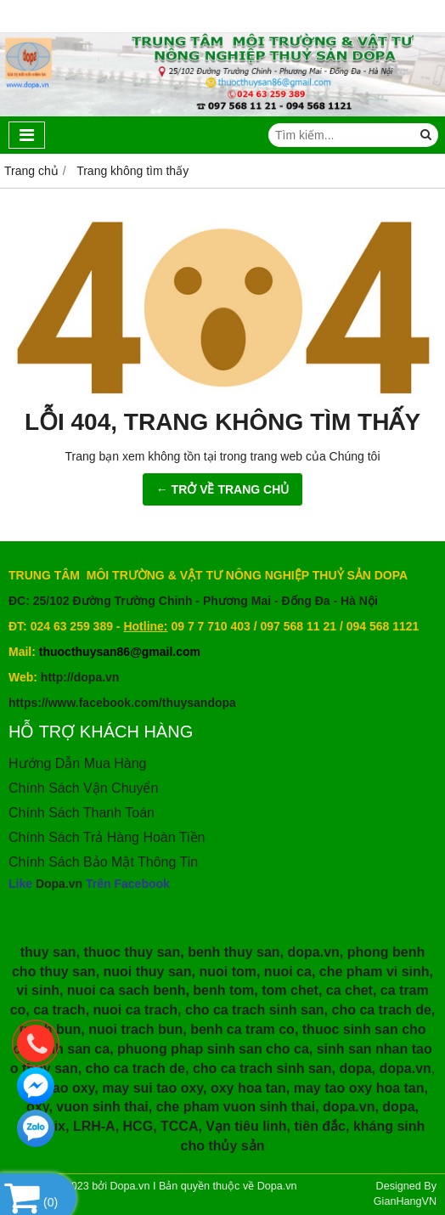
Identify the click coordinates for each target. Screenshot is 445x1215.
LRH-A (94, 1126)
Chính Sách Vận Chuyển (83, 788)
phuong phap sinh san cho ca (213, 1049)
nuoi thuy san (148, 971)
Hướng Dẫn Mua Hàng (77, 763)
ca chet (349, 990)
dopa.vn (313, 952)
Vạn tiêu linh (246, 1126)
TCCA (179, 1126)
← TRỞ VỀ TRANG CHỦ (223, 489)
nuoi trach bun (135, 1029)
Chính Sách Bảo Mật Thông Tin (103, 862)
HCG (138, 1126)
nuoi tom (227, 971)
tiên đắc (320, 1126)
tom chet (290, 990)
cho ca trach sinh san (254, 1010)
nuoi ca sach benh (126, 990)
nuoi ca (288, 971)
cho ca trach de (381, 1010)
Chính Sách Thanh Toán (81, 812)
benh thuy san (233, 952)
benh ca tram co (242, 1029)
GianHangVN (405, 1201)
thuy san (48, 952)
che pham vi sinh (374, 971)
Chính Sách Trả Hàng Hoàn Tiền (106, 837)
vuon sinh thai (102, 1106)
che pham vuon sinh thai (236, 1106)
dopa (355, 1068)
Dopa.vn (59, 883)
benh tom (223, 990)
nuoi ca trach (135, 1010)
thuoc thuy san (131, 952)
